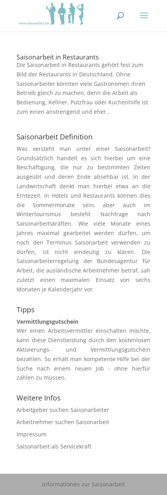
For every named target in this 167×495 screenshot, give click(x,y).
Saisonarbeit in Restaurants (58, 57)
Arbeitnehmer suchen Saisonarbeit (63, 422)
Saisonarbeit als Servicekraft (54, 446)
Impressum (31, 434)
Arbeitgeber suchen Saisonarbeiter (63, 409)
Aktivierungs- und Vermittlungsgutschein (83, 349)
